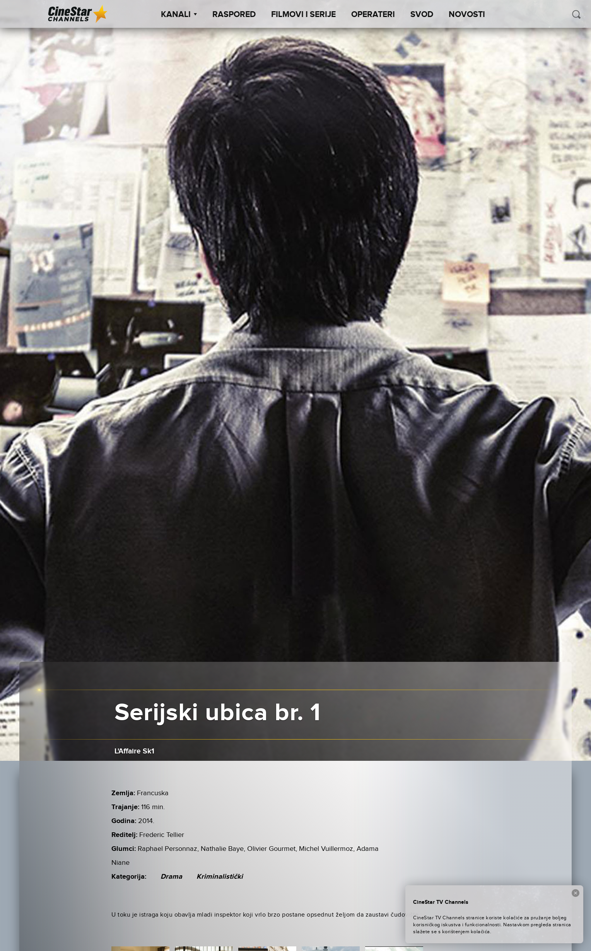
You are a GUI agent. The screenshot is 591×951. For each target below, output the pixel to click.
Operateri (373, 15)
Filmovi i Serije (303, 15)
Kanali (179, 15)
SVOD (421, 15)
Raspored (234, 15)
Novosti (467, 15)
